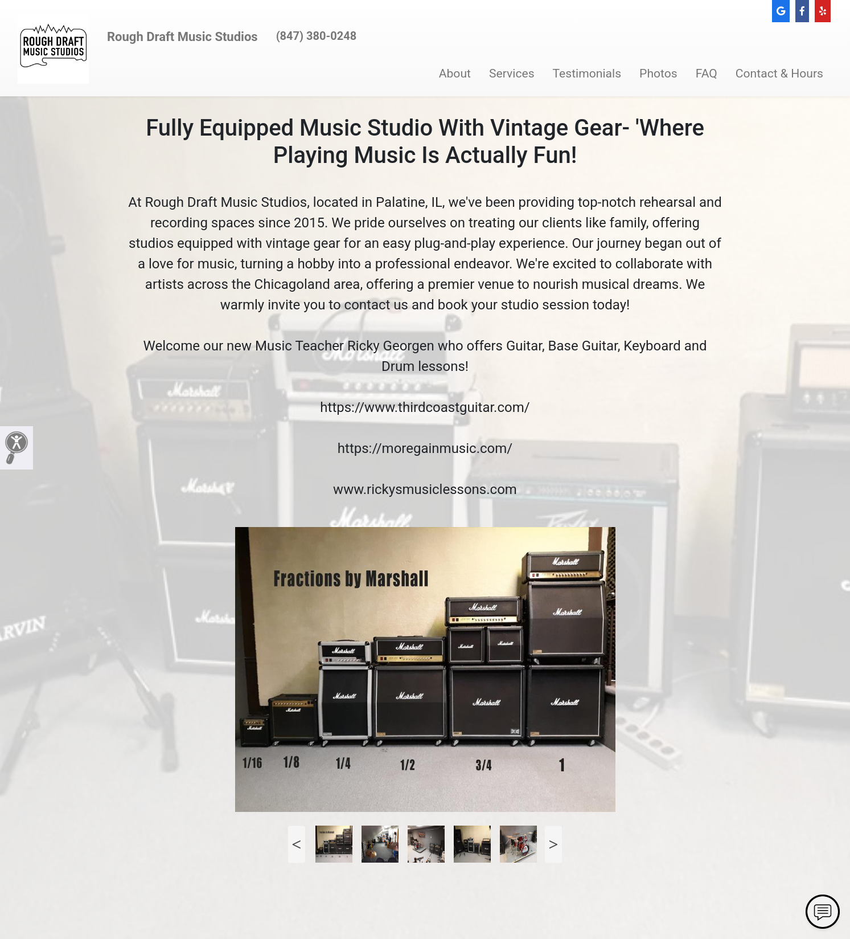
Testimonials (587, 73)
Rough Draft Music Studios (182, 37)
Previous (296, 844)
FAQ (706, 73)
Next (553, 844)
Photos (658, 73)
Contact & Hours (779, 73)
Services (512, 73)
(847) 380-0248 (316, 36)
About (455, 73)
